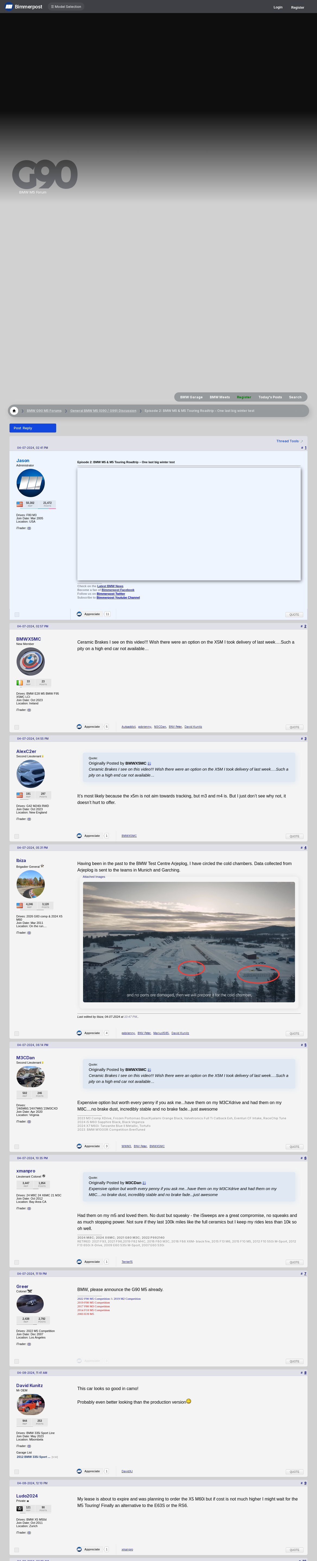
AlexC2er (26, 751)
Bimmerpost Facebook (118, 590)
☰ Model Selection (66, 7)
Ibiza (21, 860)
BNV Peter (175, 726)
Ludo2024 (27, 1496)
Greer (22, 1286)
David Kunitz (193, 726)
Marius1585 (161, 1033)
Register (297, 7)
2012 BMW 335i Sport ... (33, 1456)
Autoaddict (128, 726)
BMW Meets (220, 397)
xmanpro (25, 1171)
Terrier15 (127, 1261)
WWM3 (126, 1146)
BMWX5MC (28, 639)
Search (295, 397)
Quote (294, 614)
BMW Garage (191, 397)
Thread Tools (287, 441)
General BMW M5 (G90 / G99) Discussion (103, 411)
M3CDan (160, 726)
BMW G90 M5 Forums (44, 411)
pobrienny (144, 726)
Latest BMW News (110, 586)
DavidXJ (127, 1471)
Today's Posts (270, 397)
